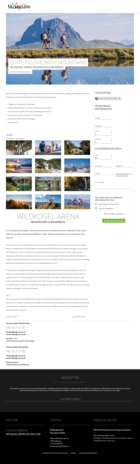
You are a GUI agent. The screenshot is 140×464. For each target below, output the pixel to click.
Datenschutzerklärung (28, 390)
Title (96, 155)
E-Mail (98, 173)
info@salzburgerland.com (59, 446)
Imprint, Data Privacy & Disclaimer (55, 453)
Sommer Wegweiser (106, 208)
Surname (119, 166)
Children (98, 139)
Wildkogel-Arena (15, 245)
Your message (99, 182)
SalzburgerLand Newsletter (109, 204)
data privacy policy (117, 214)
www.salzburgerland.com (88, 453)
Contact (73, 453)
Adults (97, 131)
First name (99, 166)
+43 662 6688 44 (56, 443)
